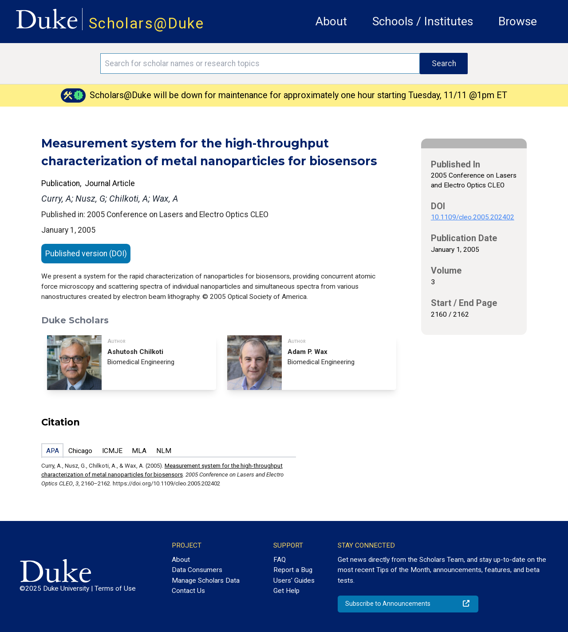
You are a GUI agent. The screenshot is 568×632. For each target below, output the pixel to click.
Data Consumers (197, 570)
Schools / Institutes (422, 21)
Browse (517, 21)
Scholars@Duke (146, 23)
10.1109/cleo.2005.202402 (472, 217)
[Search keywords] (260, 63)
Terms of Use (115, 588)
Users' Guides (294, 580)
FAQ (279, 560)
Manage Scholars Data (206, 580)
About (331, 21)
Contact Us (188, 591)
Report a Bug (292, 570)
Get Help (286, 591)
